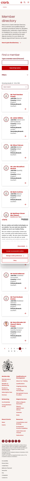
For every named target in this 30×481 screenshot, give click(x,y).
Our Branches (6, 402)
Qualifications (20, 383)
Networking (5, 399)
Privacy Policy (5, 463)
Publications (19, 435)
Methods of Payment (7, 468)
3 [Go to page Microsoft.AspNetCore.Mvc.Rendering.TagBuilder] (14, 348)
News (3, 422)
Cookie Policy (5, 465)
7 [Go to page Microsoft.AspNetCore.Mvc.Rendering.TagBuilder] (25, 348)
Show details (21, 246)
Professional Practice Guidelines (22, 427)
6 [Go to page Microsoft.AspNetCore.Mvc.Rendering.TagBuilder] (22, 348)
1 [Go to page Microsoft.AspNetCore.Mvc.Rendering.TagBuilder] (8, 348)
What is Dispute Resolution (20, 403)
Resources (19, 419)
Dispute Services (21, 399)
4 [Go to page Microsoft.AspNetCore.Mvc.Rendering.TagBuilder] (17, 348)
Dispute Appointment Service (20, 408)
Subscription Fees (7, 392)
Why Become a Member (6, 380)
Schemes (19, 412)
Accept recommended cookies (15, 251)
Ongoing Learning (21, 386)
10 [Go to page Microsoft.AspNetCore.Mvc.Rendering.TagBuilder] (14, 351)
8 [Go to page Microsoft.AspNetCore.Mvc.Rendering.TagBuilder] (8, 351)
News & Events (6, 419)
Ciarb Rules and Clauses (21, 431)
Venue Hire (4, 470)
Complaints (5, 475)
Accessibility (5, 461)
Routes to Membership (5, 388)
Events (4, 425)
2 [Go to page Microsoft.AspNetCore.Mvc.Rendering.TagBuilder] (11, 348)
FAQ (3, 473)
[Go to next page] (21, 351)
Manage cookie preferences (15, 255)
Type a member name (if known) (13, 59)
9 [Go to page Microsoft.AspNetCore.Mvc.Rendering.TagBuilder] (11, 351)
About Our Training (21, 381)
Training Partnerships (20, 389)
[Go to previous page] (4, 349)
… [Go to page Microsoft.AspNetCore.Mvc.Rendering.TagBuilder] (17, 351)
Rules (17, 415)
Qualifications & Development (21, 377)
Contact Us (4, 477)
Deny (15, 260)
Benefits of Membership (5, 384)
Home (5, 7)
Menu (28, 2)
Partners (4, 395)
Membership (6, 376)
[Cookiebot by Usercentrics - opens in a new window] (21, 219)
